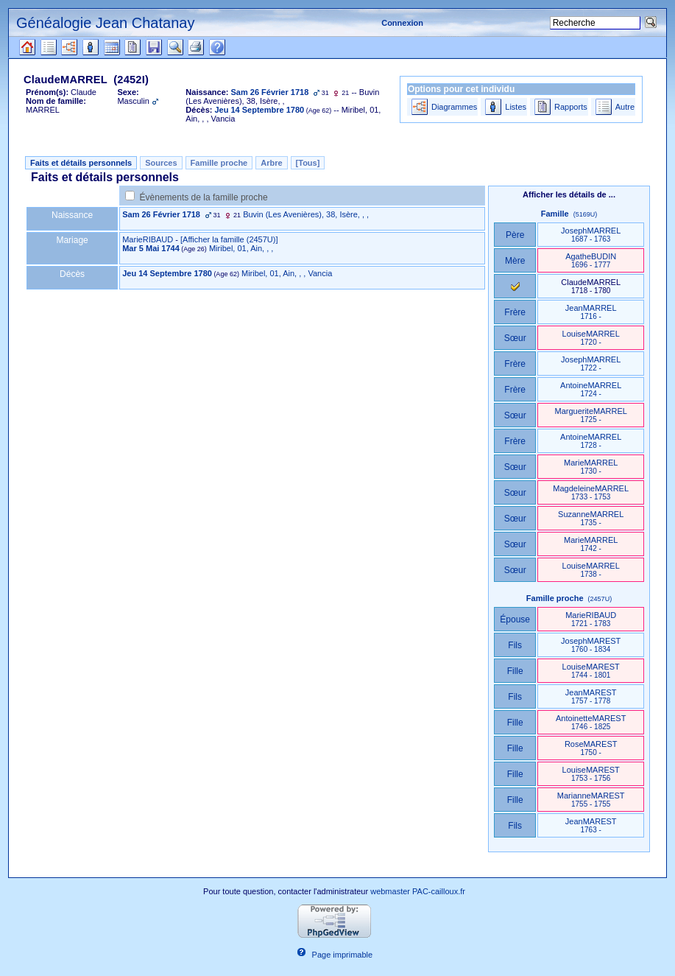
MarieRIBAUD (147, 239)
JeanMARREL (591, 311)
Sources (161, 162)
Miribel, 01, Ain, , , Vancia (286, 273)
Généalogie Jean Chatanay (105, 23)
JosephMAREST (591, 644)
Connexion (402, 22)
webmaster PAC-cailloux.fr (417, 891)
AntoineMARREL (590, 389)
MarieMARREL (591, 466)
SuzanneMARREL (590, 518)
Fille (515, 671)
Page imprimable (342, 954)
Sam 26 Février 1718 (161, 214)
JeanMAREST (591, 696)
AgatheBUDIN (590, 260)
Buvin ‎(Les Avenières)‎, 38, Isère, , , (306, 214)
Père (515, 235)
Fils (515, 645)
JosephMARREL (591, 234)
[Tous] (308, 162)
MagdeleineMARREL (591, 492)
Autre (625, 106)
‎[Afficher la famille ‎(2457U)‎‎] (229, 239)
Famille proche (219, 162)
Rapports (570, 106)
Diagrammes (454, 106)
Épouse (515, 619)
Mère (515, 261)
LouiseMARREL (591, 337)
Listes (515, 106)
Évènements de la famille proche (204, 197)
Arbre (271, 162)
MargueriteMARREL (590, 415)
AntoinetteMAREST (591, 722)
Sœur (515, 338)
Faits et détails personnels (81, 162)
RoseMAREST (591, 748)
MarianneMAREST (591, 799)
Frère (515, 312)
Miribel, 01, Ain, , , (241, 248)
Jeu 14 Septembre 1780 (167, 273)
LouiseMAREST (591, 670)
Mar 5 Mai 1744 (151, 248)
